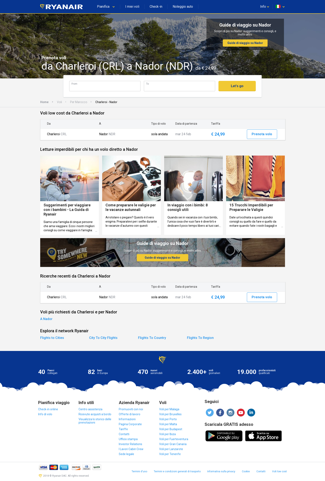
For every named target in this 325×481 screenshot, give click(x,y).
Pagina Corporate (130, 424)
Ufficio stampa (128, 439)
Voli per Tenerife (170, 454)
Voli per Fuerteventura (173, 439)
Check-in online (48, 409)
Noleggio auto (183, 7)
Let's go (237, 86)
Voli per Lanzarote (171, 449)
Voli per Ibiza (167, 434)
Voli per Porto (168, 419)
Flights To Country (152, 338)
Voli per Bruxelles (170, 414)
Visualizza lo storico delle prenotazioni (95, 421)
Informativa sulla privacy (221, 471)
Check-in (156, 7)
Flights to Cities (52, 338)
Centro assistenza (90, 409)
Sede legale (126, 454)
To (147, 83)
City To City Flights (103, 338)
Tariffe (123, 429)
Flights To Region (200, 338)
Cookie (246, 471)
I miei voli (132, 7)
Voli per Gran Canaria (173, 444)
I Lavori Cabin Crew (131, 449)
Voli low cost (279, 471)
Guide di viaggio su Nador (245, 43)
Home (44, 102)
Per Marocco (78, 102)
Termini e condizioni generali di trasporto (177, 471)
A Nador (46, 319)
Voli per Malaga (169, 409)
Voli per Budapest (170, 429)
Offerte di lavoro (129, 414)
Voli (59, 102)
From (74, 83)
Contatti (124, 434)
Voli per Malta (168, 424)
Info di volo (45, 414)
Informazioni (127, 419)
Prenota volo (262, 134)
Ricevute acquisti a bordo (95, 414)
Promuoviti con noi (131, 409)
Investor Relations (130, 444)
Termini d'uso (139, 471)
